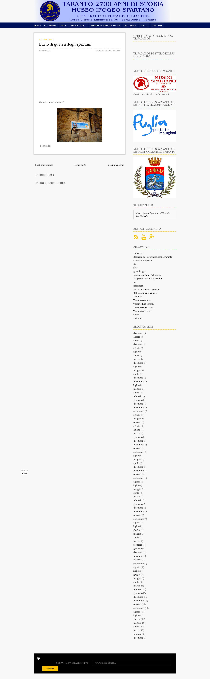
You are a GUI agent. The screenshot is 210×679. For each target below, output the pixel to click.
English (158, 25)
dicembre (138, 333)
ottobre (137, 422)
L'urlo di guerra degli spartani (65, 44)
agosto (136, 336)
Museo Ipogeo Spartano (105, 25)
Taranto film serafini (143, 304)
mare (136, 282)
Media (144, 25)
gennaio (137, 400)
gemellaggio (139, 271)
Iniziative (130, 25)
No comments (45, 39)
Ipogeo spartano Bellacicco (147, 275)
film (135, 264)
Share (24, 473)
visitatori (137, 318)
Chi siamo (50, 25)
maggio (137, 370)
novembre (138, 381)
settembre (138, 411)
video (136, 314)
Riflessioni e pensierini (145, 293)
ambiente (138, 253)
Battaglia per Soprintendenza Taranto (152, 257)
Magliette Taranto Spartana (147, 278)
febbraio (137, 396)
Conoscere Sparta (142, 260)
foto (135, 267)
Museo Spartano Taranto (146, 289)
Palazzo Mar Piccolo (74, 25)
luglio (136, 351)
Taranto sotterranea (143, 307)
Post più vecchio (115, 164)
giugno (136, 429)
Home (37, 25)
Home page (79, 164)
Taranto (137, 296)
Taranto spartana (142, 311)
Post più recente (44, 164)
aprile (136, 340)
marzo (136, 359)
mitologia (138, 285)
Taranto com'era (142, 300)
